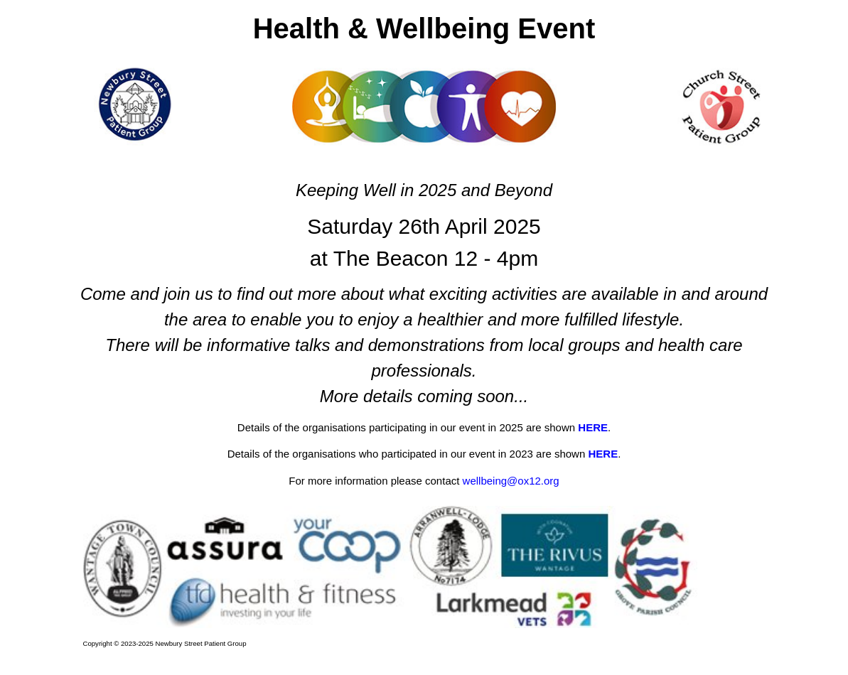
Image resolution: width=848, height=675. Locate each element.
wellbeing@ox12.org (511, 481)
